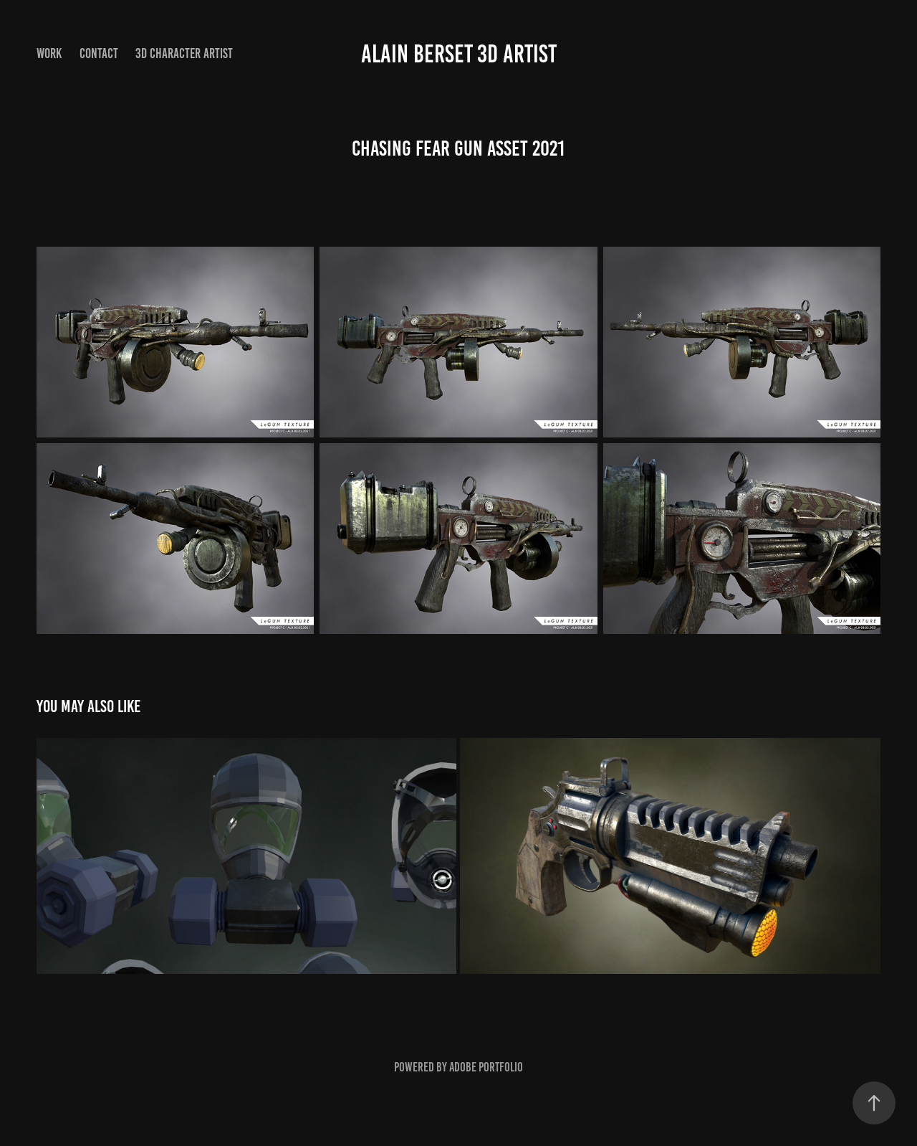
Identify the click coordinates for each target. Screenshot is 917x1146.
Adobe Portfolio (486, 1067)
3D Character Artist (184, 53)
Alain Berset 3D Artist (459, 53)
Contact (99, 53)
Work (49, 53)
